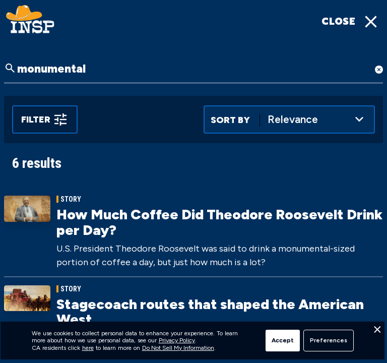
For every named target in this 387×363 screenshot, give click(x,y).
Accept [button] (283, 340)
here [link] (88, 348)
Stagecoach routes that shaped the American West (210, 311)
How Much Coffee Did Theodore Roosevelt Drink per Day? (219, 222)
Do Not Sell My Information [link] (178, 348)
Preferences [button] (328, 340)
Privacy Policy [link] (177, 340)
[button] (377, 332)
